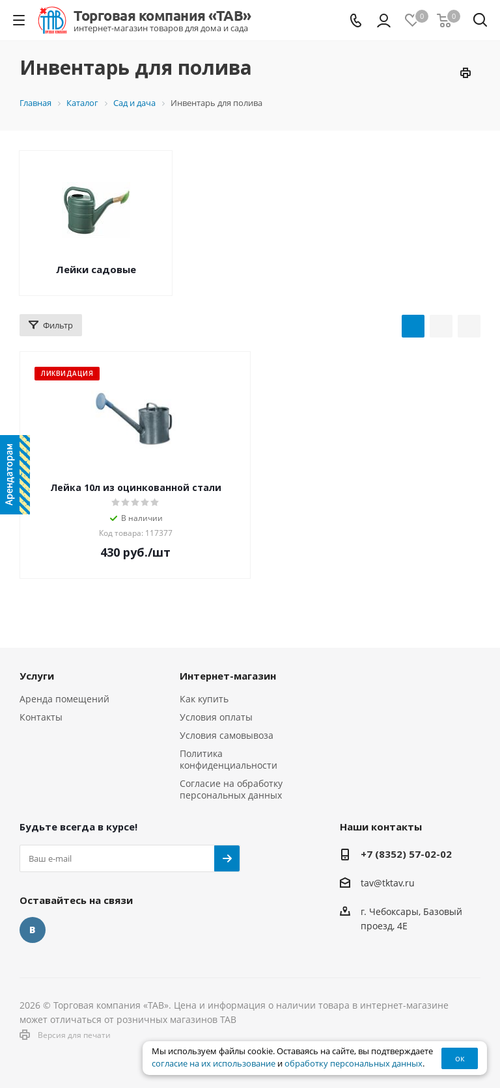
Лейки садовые (96, 269)
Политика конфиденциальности (228, 759)
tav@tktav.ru (388, 883)
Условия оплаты (216, 717)
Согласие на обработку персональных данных (231, 789)
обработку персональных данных (354, 1063)
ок (460, 1058)
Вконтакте (33, 930)
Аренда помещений (64, 699)
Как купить (204, 699)
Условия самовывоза (226, 735)
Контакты (41, 717)
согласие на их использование (213, 1063)
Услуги (37, 675)
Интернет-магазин (228, 675)
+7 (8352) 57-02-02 (406, 853)
